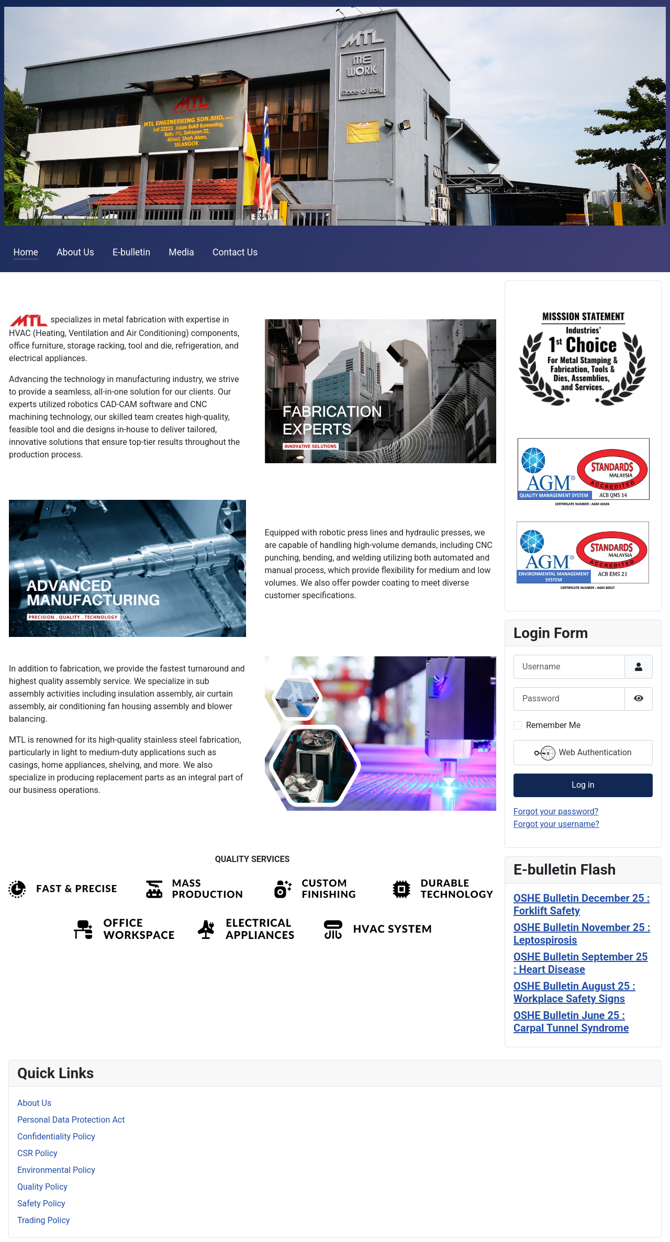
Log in (583, 785)
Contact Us (235, 252)
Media (181, 252)
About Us (75, 252)
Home (26, 252)
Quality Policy (42, 1187)
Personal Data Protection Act (71, 1120)
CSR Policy (37, 1153)
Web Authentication (582, 753)
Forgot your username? (556, 824)
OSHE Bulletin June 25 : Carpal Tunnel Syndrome (571, 1021)
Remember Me (553, 725)
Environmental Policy (56, 1170)
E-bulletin (131, 252)
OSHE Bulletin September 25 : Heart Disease (580, 963)
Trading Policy (43, 1220)
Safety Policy (41, 1204)
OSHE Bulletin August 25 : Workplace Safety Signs (574, 992)
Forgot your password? (555, 811)
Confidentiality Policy (56, 1137)
